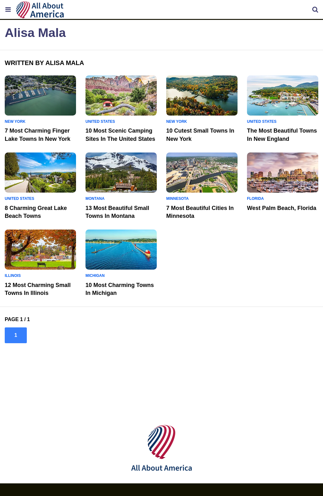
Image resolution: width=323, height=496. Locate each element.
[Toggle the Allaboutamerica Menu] (8, 9)
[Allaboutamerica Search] (315, 9)
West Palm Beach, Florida (281, 208)
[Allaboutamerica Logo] (42, 10)
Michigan (95, 275)
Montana (94, 198)
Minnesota (177, 198)
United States (100, 121)
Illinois (13, 275)
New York (15, 121)
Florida (255, 198)
